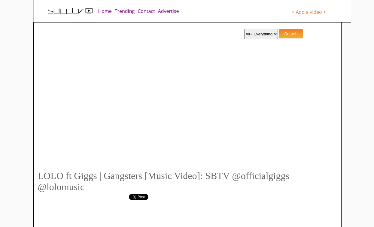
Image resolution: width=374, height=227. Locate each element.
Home (105, 11)
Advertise (168, 11)
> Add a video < (309, 12)
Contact (146, 11)
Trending (125, 11)
